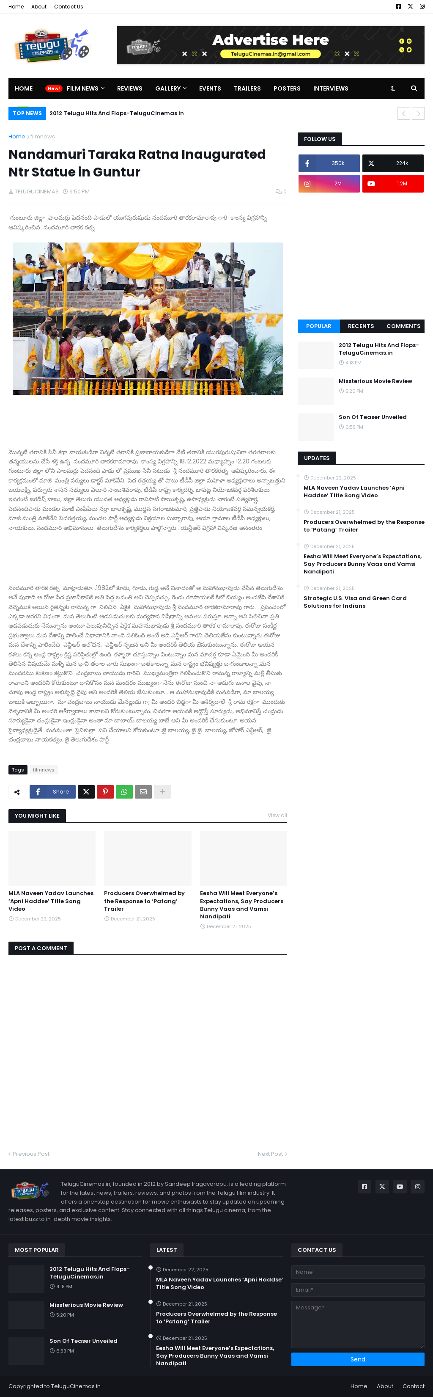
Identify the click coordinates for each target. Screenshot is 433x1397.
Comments (403, 326)
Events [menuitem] (210, 88)
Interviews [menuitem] (330, 88)
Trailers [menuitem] (247, 88)
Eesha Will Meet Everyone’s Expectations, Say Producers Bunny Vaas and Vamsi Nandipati (241, 905)
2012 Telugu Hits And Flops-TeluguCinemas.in (116, 113)
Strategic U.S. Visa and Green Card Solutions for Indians (355, 602)
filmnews (42, 136)
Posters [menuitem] (287, 88)
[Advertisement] (361, 256)
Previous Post (31, 1154)
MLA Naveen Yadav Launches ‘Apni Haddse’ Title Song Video (50, 901)
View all (277, 815)
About (39, 6)
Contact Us (68, 6)
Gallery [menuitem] (168, 88)
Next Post (270, 1154)
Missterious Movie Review (375, 381)
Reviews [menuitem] (130, 88)
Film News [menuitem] (83, 88)
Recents (361, 326)
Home (16, 6)
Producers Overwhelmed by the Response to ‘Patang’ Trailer (144, 901)
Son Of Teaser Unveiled (373, 417)
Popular (319, 326)
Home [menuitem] (24, 88)
